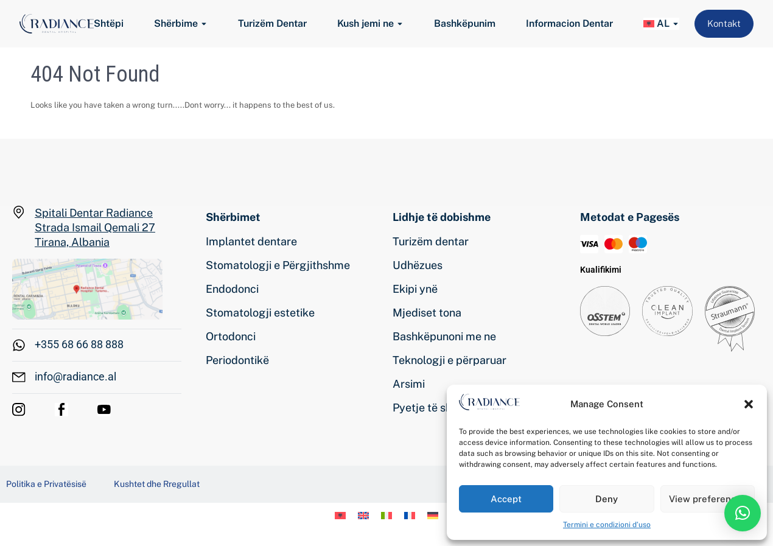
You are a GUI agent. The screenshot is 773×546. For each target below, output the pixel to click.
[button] (749, 404)
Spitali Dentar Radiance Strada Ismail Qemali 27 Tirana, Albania (95, 227)
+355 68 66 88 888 (79, 344)
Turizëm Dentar (272, 23)
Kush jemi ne (365, 23)
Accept (506, 499)
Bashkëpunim (464, 23)
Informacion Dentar (569, 23)
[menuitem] (656, 24)
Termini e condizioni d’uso (607, 524)
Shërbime (176, 23)
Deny (606, 499)
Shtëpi (109, 23)
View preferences (707, 499)
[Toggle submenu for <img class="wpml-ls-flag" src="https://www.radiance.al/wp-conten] (674, 24)
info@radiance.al (75, 376)
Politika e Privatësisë (46, 484)
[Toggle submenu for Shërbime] (203, 24)
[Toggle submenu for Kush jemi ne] (399, 24)
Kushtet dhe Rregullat (157, 484)
